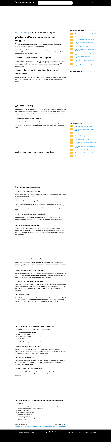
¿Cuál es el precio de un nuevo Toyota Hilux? (83, 64)
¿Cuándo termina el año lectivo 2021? (83, 139)
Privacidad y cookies (90, 432)
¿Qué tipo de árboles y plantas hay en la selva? (84, 43)
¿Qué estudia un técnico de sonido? (83, 126)
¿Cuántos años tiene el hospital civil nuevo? (85, 36)
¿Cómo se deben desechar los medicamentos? (82, 57)
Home (16, 33)
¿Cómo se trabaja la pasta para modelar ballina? (28, 426)
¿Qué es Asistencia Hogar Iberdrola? (83, 152)
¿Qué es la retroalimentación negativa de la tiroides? (85, 156)
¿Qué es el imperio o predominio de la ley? (85, 33)
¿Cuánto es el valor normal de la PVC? (84, 133)
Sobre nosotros (71, 432)
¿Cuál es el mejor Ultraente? (81, 46)
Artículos (78, 3)
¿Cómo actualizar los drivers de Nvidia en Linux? (84, 147)
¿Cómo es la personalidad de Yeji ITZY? (84, 39)
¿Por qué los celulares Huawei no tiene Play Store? (85, 143)
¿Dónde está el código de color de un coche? (83, 136)
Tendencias (87, 3)
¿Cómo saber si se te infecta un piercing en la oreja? (85, 61)
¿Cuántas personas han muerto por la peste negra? (85, 53)
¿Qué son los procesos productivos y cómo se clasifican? (85, 50)
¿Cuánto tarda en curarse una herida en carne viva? (84, 130)
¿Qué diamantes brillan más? (81, 150)
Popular (94, 3)
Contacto (80, 432)
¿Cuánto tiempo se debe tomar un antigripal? (54, 426)
